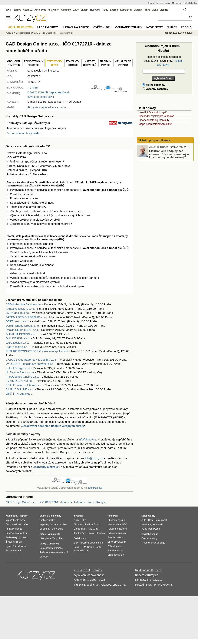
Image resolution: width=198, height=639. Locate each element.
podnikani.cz (94, 487)
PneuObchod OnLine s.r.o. (22, 376)
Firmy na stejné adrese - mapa (47, 107)
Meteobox (176, 3)
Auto (143, 520)
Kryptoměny (80, 533)
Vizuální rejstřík (21, 27)
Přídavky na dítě (14, 528)
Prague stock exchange (153, 542)
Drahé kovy (80, 538)
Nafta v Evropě (81, 550)
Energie (114, 9)
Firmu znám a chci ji (23, 133)
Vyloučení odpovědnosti (89, 575)
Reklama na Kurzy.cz (148, 570)
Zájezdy (159, 3)
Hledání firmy (47, 27)
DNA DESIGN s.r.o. (18, 338)
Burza (76, 520)
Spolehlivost (161, 520)
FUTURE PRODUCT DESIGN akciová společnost (37, 351)
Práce (147, 9)
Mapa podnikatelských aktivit (155, 123)
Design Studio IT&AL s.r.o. (22, 329)
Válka (155, 9)
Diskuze (164, 9)
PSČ (124, 524)
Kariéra (151, 3)
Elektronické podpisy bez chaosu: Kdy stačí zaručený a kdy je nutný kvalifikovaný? (169, 154)
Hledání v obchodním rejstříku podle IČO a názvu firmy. (163, 60)
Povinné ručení (13, 550)
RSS (149, 584)
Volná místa (54, 534)
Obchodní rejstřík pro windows (156, 116)
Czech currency (149, 538)
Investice (78, 515)
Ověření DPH (102, 27)
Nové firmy (154, 27)
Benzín (90, 547)
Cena (150, 520)
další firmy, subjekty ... (19, 393)
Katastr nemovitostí (117, 528)
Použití (139, 584)
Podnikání (112, 515)
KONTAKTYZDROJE (72, 63)
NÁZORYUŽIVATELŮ (89, 63)
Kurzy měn (53, 9)
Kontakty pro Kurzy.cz (149, 579)
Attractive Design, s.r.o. (20, 308)
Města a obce (114, 524)
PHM (83, 547)
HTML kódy (161, 584)
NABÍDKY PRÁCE (105, 63)
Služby (172, 27)
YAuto (167, 3)
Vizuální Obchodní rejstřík (154, 112)
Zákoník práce (114, 546)
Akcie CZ (27, 9)
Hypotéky (95, 9)
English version (149, 534)
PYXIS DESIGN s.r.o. (19, 380)
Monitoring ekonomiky (152, 524)
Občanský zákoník (116, 541)
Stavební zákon (115, 550)
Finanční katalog (115, 537)
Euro (54, 528)
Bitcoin (84, 9)
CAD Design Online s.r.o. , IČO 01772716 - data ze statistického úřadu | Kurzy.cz (56, 502)
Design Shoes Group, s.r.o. (23, 325)
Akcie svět (40, 9)
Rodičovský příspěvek (17, 537)
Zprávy (17, 9)
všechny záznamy (155, 88)
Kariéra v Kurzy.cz (146, 575)
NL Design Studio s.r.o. (20, 372)
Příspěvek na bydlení (16, 533)
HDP (89, 528)
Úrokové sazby (47, 520)
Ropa (76, 547)
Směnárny (45, 528)
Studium (194, 3)
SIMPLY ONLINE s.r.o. (20, 389)
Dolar (60, 528)
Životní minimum (14, 541)
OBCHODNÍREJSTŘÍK (14, 63)
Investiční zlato (87, 542)
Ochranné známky (129, 27)
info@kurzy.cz (87, 439)
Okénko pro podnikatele (154, 140)
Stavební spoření (58, 524)
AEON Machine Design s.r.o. (24, 304)
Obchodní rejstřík (24, 33)
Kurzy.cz (9, 33)
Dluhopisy (78, 524)
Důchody (44, 556)
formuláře (119, 555)
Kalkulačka (126, 9)
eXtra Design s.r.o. (17, 342)
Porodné (58, 548)
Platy (61, 538)
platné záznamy (154, 84)
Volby (144, 528)
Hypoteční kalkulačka (16, 546)
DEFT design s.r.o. (17, 321)
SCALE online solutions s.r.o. (24, 385)
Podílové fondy (91, 524)
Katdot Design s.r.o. (18, 368)
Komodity (66, 9)
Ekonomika (79, 528)
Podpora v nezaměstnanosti (54, 552)
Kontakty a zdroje (46, 466)
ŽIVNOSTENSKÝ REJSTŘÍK (33, 63)
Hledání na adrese (76, 27)
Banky (43, 515)
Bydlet (186, 3)
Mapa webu (154, 528)
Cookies (96, 570)
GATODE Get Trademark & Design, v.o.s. (31, 359)
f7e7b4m (33, 87)
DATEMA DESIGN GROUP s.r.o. (26, 317)
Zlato (76, 9)
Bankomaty (55, 515)
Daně (110, 555)
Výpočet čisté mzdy (15, 520)
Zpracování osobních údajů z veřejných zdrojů (53, 425)
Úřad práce (45, 538)
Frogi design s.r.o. (17, 346)
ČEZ (83, 520)
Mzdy (54, 538)
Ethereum (100, 533)
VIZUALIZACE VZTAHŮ (123, 63)
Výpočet (23, 515)
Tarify (105, 9)
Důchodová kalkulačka (17, 524)
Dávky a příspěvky (49, 543)
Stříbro (99, 542)
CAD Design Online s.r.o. (45, 33)
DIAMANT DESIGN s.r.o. (21, 334)
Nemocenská (46, 548)
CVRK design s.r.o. (18, 312)
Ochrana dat (82, 570)
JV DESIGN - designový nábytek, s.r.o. (30, 363)
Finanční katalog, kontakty (154, 120)
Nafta (98, 547)
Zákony (138, 9)
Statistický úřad (66, 33)
